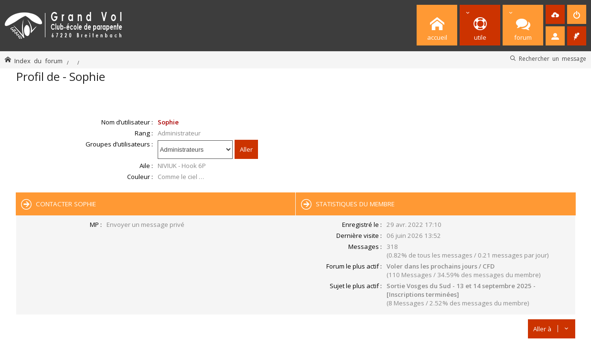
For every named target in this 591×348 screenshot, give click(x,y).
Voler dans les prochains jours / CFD (440, 266)
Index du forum (38, 60)
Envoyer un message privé (145, 224)
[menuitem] (555, 14)
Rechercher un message (552, 58)
